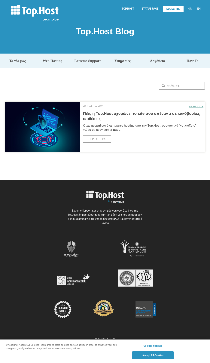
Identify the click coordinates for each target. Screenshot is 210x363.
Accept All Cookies (152, 357)
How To (192, 61)
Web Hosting (52, 61)
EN (199, 8)
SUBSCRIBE (173, 8)
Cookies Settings (153, 347)
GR (190, 8)
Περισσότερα (97, 137)
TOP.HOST (128, 8)
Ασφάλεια (157, 61)
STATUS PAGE (150, 8)
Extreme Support (87, 61)
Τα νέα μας (17, 61)
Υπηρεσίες (122, 61)
